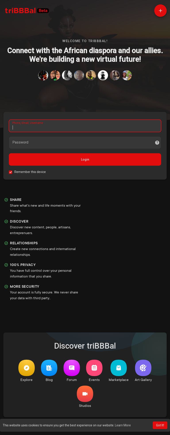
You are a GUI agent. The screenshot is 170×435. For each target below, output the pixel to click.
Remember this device (30, 172)
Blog (49, 371)
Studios (85, 397)
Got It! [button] (160, 425)
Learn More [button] (123, 425)
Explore (26, 371)
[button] (160, 10)
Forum (72, 371)
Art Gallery (143, 371)
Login (85, 159)
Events (94, 371)
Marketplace (119, 371)
